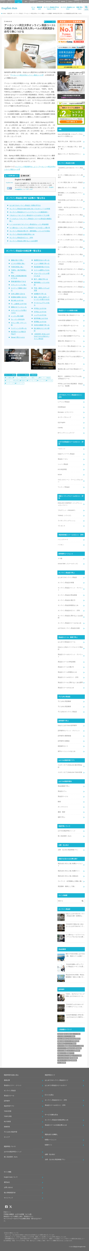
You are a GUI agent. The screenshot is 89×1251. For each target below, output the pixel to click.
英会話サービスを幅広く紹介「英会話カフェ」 (19, 1216)
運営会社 (7, 1182)
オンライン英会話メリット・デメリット (70, 588)
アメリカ (50, 380)
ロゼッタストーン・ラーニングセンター (70, 480)
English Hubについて (11, 1176)
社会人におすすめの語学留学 (67, 725)
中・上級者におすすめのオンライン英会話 (70, 275)
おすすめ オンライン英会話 (76, 1045)
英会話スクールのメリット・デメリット (70, 655)
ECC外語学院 (62, 469)
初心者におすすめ (17, 300)
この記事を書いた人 (12, 175)
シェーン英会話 (63, 464)
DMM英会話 (62, 406)
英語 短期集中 (67, 1033)
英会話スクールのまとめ (66, 687)
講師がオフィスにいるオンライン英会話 (70, 255)
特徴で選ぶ (79, 8)
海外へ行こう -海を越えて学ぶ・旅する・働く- (70, 147)
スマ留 (60, 558)
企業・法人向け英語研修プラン (68, 849)
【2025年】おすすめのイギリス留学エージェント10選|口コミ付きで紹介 (75, 1005)
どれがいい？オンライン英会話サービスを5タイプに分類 (29, 215)
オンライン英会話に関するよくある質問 (24, 241)
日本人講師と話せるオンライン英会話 (70, 221)
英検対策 (63, 1)
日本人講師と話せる (18, 294)
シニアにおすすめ (40, 315)
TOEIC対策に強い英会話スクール (69, 315)
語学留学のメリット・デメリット (69, 730)
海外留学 (77, 1050)
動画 (59, 801)
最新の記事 (26, 175)
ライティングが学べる (19, 328)
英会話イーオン (63, 458)
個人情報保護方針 (10, 1192)
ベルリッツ (61, 448)
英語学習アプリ (33, 1)
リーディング (9, 383)
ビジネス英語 (76, 1033)
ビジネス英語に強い (18, 263)
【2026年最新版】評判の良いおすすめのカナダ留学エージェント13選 (75, 1016)
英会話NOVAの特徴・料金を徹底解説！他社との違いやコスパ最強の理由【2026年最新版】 (75, 975)
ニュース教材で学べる (41, 263)
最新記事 (39, 8)
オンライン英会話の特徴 (66, 582)
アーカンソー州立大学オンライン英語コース (26, 75)
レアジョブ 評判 (77, 1055)
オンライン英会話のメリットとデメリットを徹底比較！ (29, 212)
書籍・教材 (61, 811)
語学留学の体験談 (64, 740)
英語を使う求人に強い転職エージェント (70, 864)
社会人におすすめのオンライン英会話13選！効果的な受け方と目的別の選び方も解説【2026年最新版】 (75, 914)
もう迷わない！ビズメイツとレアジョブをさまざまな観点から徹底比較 (75, 935)
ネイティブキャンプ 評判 (64, 1055)
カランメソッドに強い (19, 285)
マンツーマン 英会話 (70, 1043)
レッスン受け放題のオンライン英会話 (70, 234)
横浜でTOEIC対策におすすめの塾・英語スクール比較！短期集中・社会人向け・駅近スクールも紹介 (75, 954)
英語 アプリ (71, 1052)
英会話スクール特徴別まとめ (67, 671)
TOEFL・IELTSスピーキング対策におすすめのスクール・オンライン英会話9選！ (75, 995)
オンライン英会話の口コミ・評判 (21, 237)
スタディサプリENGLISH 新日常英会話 (70, 765)
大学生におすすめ (40, 312)
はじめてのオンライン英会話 (67, 577)
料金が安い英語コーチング (66, 363)
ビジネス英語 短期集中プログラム (69, 335)
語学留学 (7, 1100)
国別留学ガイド (63, 745)
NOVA (60, 474)
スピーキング (31, 380)
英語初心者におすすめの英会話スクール (70, 369)
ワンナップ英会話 (64, 486)
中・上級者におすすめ (19, 304)
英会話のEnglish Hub (79, 1246)
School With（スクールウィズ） (68, 563)
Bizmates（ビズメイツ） (66, 411)
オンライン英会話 (18, 1)
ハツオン (61, 544)
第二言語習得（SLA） (65, 835)
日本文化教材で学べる (41, 325)
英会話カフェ (62, 791)
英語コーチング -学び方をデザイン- (69, 153)
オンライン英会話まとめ (68, 8)
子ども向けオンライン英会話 (67, 711)
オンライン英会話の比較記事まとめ (22, 234)
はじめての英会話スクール (66, 641)
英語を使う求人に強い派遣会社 (68, 875)
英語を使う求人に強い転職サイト (69, 870)
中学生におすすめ (40, 308)
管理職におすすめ (40, 322)
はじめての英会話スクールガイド (56, 1085)
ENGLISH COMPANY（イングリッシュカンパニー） (70, 503)
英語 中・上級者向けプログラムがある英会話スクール (70, 377)
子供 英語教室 (73, 1057)
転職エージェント (51, 1139)
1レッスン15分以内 (18, 319)
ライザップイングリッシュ (66, 520)
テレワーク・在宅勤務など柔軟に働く (70, 880)
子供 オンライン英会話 (64, 1059)
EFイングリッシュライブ (66, 432)
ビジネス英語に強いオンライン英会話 (70, 182)
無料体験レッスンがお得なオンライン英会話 (70, 193)
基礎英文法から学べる (41, 260)
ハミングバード (63, 539)
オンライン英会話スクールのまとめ (69, 622)
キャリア (85, 1)
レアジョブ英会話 (64, 401)
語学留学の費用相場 (64, 735)
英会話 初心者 (71, 1047)
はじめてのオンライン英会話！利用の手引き (25, 205)
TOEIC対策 (40, 1)
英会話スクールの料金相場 (66, 661)
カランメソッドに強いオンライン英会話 (70, 215)
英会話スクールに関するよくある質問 (70, 682)
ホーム (33, 8)
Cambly (60, 427)
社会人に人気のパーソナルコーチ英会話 (70, 648)
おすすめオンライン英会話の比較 (69, 627)
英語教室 (78, 1047)
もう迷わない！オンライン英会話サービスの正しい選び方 (30, 228)
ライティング (19, 383)
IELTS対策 (55, 1)
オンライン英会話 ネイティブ (65, 1050)
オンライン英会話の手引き (51, 8)
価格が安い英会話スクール (66, 340)
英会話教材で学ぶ (64, 785)
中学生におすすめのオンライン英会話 (70, 281)
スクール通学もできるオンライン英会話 (70, 247)
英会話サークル (63, 796)
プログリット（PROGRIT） (67, 510)
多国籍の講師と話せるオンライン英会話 (70, 228)
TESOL (23, 380)
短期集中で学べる (40, 294)
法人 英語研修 (61, 1062)
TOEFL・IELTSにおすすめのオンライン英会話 (70, 208)
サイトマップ (8, 1197)
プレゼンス (61, 525)
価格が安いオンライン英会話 (67, 187)
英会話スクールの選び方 (66, 666)
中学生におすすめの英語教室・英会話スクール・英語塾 (70, 384)
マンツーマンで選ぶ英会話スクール (69, 345)
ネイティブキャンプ (64, 417)
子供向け (70, 1)
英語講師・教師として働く (66, 886)
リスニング (41, 380)
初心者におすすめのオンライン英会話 (70, 268)
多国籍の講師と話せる (19, 297)
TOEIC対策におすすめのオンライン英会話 (70, 201)
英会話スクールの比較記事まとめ (56, 1124)
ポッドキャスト (63, 806)
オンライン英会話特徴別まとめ (68, 605)
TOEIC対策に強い (17, 267)
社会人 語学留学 (62, 1038)
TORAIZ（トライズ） (65, 515)
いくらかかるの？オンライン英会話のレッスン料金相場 (29, 224)
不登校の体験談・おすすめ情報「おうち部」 (18, 1214)
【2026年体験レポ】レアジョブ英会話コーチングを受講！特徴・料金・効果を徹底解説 (75, 965)
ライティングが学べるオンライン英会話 (70, 240)
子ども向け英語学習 (10, 1131)
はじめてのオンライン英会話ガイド (56, 1080)
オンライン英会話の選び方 (66, 599)
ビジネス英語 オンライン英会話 (66, 1035)
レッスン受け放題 (17, 316)
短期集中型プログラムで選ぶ (67, 330)
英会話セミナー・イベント (13, 1085)
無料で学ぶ (61, 816)
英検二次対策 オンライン (64, 1040)
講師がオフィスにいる (19, 307)
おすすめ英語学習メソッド (66, 830)
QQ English (61, 422)
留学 (26, 1)
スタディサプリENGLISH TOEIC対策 (70, 772)
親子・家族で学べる (41, 279)
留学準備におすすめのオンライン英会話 (70, 300)
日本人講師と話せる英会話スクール (69, 351)
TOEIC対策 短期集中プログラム (68, 320)
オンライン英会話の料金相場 (67, 594)
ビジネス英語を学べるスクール (68, 325)
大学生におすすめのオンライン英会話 (70, 286)
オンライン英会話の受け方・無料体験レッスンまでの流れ (30, 231)
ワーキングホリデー (63, 1057)
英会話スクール (11, 1)
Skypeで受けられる (18, 337)
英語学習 (60, 1033)
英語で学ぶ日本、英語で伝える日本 (69, 141)
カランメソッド (62, 1047)
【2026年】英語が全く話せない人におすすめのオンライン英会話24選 (75, 925)
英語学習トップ (3, 1)
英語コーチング (62, 1052)
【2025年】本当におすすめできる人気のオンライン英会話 (42, 336)
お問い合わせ (8, 1187)
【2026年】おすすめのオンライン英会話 (70, 168)
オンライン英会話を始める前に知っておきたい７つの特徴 (30, 209)
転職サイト (48, 1144)
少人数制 (8, 377)
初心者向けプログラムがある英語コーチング (70, 357)
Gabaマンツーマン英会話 (66, 453)
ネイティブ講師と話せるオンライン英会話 (70, 176)
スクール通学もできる (41, 270)
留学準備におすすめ (41, 318)
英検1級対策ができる (18, 281)
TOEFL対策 (48, 1)
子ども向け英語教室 (64, 706)
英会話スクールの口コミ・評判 (68, 677)
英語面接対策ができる (41, 267)
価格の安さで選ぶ (17, 260)
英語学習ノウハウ (78, 1)
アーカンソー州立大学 (12, 380)
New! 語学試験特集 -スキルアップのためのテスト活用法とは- (70, 135)
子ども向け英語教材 (64, 701)
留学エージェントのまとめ (66, 751)
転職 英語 (73, 1059)
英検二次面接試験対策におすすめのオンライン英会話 (70, 292)
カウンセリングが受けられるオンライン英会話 (70, 262)
